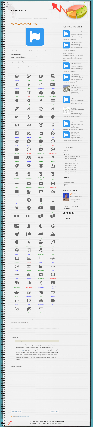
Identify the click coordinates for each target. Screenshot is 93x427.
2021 (65, 150)
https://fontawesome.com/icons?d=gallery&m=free (26, 319)
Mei (66, 173)
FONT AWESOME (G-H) (76, 42)
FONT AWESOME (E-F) (76, 63)
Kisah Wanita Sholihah (69, 182)
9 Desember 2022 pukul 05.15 (22, 362)
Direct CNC (21, 350)
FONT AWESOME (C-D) (76, 31)
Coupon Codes (47, 423)
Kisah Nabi (66, 181)
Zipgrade (66, 185)
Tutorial (66, 184)
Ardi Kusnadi (76, 194)
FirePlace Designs (57, 423)
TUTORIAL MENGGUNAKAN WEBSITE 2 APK (77, 110)
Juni (66, 154)
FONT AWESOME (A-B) (70, 171)
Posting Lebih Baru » (16, 411)
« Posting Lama (54, 411)
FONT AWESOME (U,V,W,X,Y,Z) (72, 156)
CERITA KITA (18, 10)
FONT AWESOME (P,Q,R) (76, 96)
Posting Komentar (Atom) (23, 416)
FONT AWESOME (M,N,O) (24, 24)
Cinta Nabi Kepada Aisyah (68, 53)
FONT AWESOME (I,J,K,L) (71, 163)
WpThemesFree (59, 421)
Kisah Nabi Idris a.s (75, 85)
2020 (65, 152)
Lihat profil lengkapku (75, 201)
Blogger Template (35, 423)
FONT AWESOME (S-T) (76, 74)
